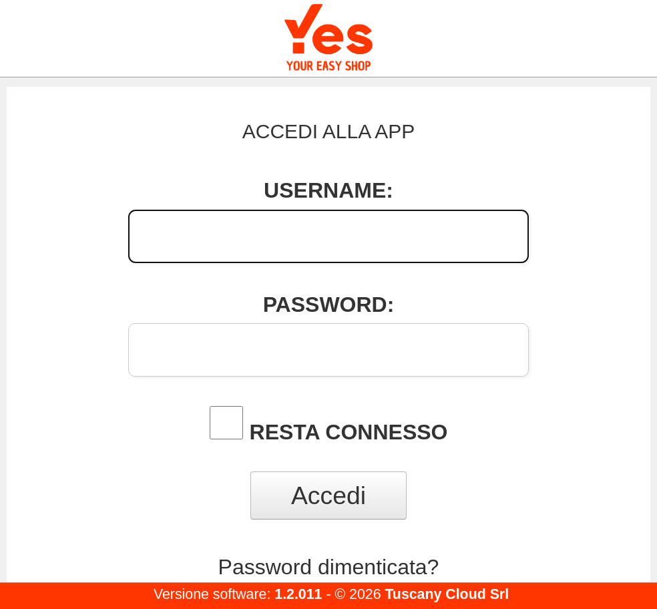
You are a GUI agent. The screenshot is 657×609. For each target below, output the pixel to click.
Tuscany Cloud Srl (447, 594)
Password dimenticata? (328, 567)
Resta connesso (349, 432)
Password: (329, 304)
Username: (328, 190)
